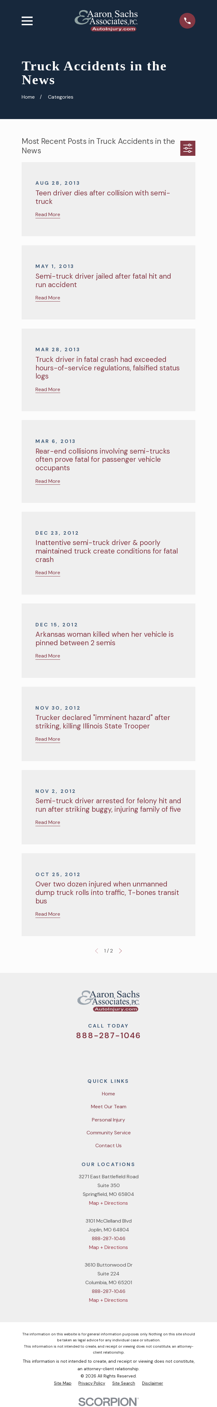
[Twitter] (84, 1055)
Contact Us (108, 1145)
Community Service (109, 1132)
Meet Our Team (108, 1106)
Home (108, 1093)
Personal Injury (108, 1119)
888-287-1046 (108, 1035)
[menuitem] (62, 1383)
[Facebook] (100, 1055)
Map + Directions (108, 1203)
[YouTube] (116, 1055)
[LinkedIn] (132, 1055)
